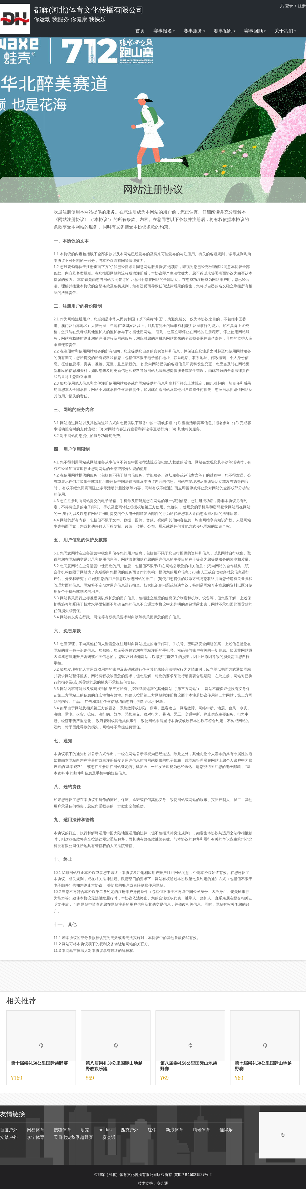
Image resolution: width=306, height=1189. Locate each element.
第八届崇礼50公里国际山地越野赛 (188, 1066)
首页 (140, 30)
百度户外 (8, 1129)
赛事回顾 (255, 30)
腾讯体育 (201, 1129)
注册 (302, 5)
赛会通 (109, 1137)
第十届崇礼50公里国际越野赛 (39, 1063)
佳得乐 (226, 1129)
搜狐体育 (62, 1129)
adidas (105, 1129)
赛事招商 (224, 30)
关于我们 (285, 30)
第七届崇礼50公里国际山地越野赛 (263, 1066)
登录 (287, 5)
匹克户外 (129, 1129)
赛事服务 (194, 30)
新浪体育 (174, 1129)
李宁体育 (35, 1137)
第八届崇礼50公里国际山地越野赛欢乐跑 (114, 1066)
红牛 (152, 1129)
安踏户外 (8, 1137)
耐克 (85, 1129)
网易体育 (35, 1129)
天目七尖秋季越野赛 (73, 1137)
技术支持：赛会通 (153, 1183)
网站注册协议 (153, 189)
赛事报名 (164, 30)
